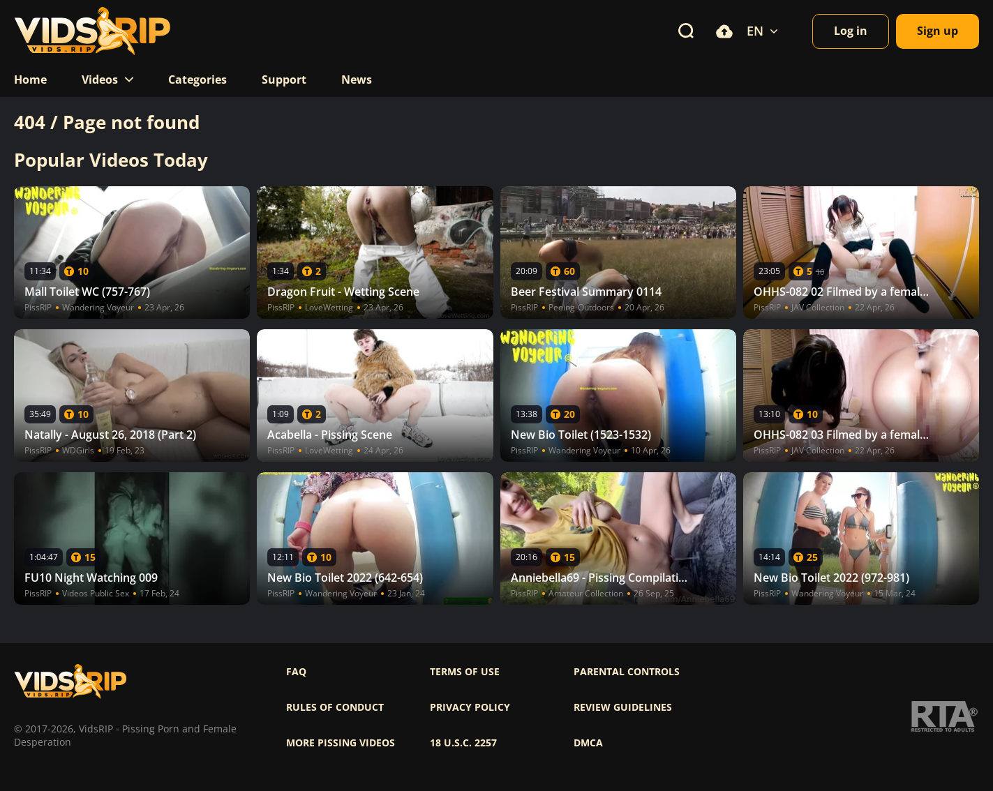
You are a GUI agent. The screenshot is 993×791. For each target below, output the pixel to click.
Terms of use (465, 671)
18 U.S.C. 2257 (463, 743)
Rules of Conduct (335, 707)
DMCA (588, 743)
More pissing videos (340, 743)
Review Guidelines (623, 707)
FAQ (296, 671)
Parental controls (627, 671)
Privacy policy (470, 707)
